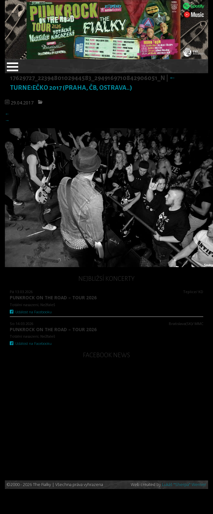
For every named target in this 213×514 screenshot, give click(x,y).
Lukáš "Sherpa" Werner (184, 484)
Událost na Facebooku (31, 311)
